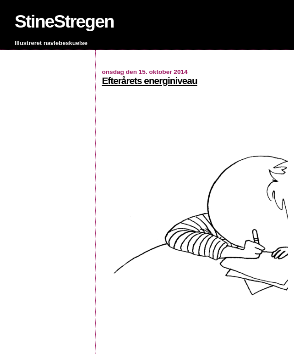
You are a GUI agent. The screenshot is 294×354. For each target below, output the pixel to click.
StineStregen (64, 21)
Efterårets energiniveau (149, 80)
